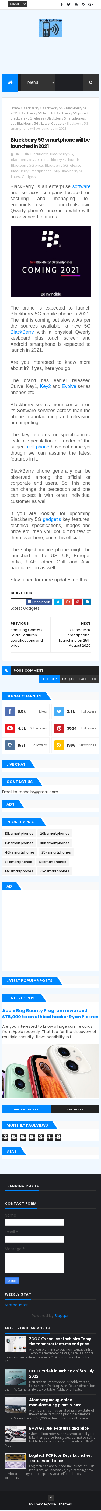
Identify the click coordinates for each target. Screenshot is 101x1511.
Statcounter (16, 1305)
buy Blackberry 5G (25, 124)
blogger (49, 679)
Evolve (69, 387)
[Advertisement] (47, 932)
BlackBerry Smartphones (66, 119)
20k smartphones (54, 834)
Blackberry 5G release (27, 119)
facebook (87, 679)
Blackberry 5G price (71, 113)
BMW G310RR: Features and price (59, 1428)
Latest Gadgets (52, 124)
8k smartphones (18, 862)
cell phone (38, 447)
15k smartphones (19, 843)
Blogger (62, 1316)
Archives (74, 1110)
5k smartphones (52, 862)
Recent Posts (26, 1110)
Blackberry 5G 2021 (26, 160)
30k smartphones (54, 843)
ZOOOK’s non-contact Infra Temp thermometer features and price (60, 1342)
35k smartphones (54, 872)
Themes (65, 1504)
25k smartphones (56, 853)
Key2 (45, 387)
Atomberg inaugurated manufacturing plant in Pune (55, 1403)
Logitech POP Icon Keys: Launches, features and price (60, 1459)
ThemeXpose (45, 1504)
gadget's (52, 520)
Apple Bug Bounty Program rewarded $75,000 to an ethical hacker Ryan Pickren (50, 1014)
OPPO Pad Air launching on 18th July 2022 (61, 1374)
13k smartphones (19, 872)
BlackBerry (31, 108)
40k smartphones (20, 853)
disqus (68, 679)
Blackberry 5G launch (37, 113)
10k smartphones (19, 834)
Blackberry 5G (52, 108)
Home (15, 108)
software (81, 187)
